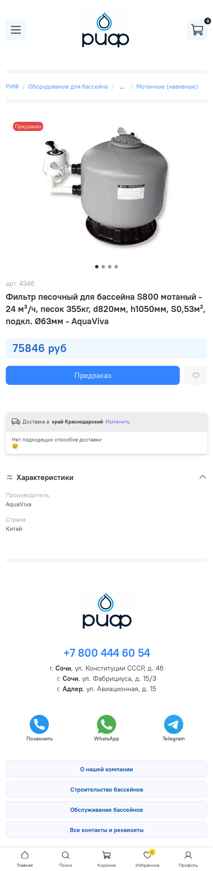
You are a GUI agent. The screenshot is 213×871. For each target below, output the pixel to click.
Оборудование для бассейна (68, 86)
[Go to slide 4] (116, 266)
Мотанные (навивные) (167, 86)
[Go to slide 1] (96, 266)
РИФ (12, 86)
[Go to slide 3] (109, 266)
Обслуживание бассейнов (106, 809)
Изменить (117, 421)
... (122, 86)
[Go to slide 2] (103, 266)
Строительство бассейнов (106, 789)
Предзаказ (92, 375)
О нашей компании (106, 769)
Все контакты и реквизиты (107, 830)
